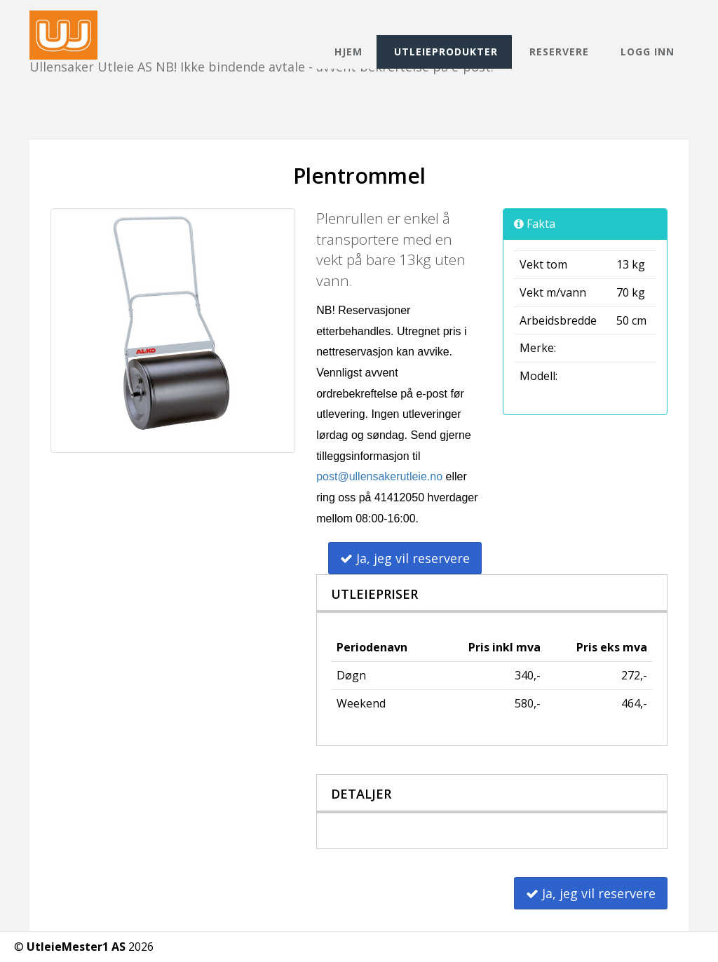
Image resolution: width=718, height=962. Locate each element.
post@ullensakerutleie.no (379, 476)
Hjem (348, 51)
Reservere (559, 51)
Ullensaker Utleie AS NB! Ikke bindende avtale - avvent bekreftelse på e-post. (261, 23)
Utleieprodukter (446, 51)
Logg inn (648, 51)
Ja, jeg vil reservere (405, 558)
